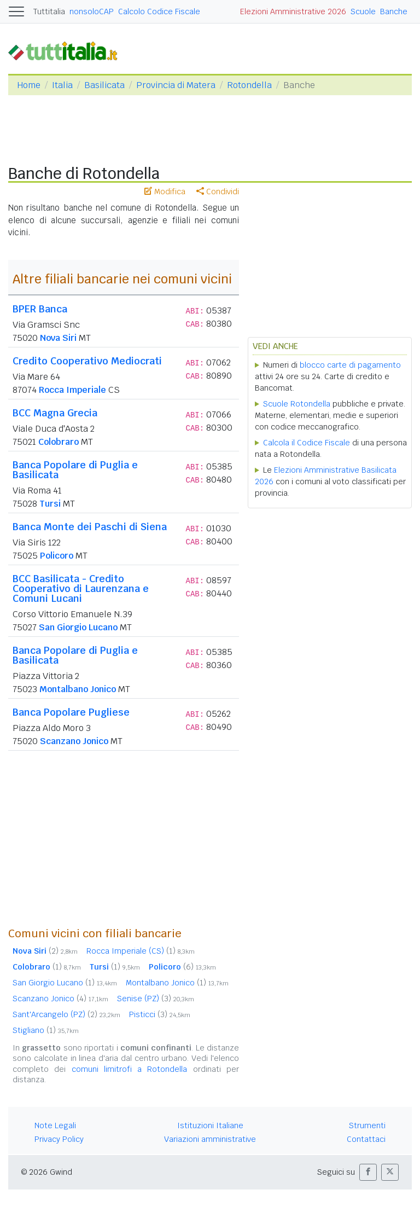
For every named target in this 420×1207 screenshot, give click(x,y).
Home (28, 85)
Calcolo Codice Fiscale (159, 11)
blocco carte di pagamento (350, 365)
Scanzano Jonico (74, 741)
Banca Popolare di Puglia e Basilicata (75, 470)
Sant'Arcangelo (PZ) (66, 1014)
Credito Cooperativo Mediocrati (87, 361)
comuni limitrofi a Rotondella (130, 1069)
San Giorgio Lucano (78, 627)
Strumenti (367, 1125)
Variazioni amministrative (210, 1139)
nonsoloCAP (91, 11)
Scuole (363, 11)
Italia (62, 85)
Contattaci (366, 1139)
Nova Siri (58, 338)
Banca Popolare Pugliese (71, 712)
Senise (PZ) (155, 998)
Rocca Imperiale (72, 390)
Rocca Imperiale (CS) (140, 951)
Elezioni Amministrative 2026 (293, 11)
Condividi (217, 191)
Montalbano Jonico (77, 689)
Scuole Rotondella (296, 404)
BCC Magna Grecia (55, 413)
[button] (368, 1172)
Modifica (164, 191)
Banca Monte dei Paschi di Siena (90, 526)
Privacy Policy (59, 1139)
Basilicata (104, 85)
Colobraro (58, 442)
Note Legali (55, 1125)
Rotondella (249, 85)
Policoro (56, 555)
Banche (393, 11)
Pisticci (159, 1014)
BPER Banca (40, 309)
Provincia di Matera (175, 85)
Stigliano (46, 1030)
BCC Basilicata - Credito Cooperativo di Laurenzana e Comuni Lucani (81, 588)
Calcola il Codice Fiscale (306, 443)
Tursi (50, 503)
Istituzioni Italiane (210, 1125)
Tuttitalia (49, 11)
